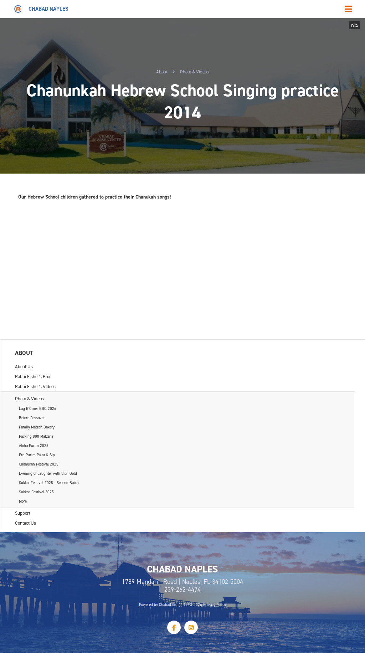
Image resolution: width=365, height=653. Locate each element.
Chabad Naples (48, 8)
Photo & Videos (194, 71)
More (23, 501)
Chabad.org (168, 604)
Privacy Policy (214, 604)
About (162, 71)
